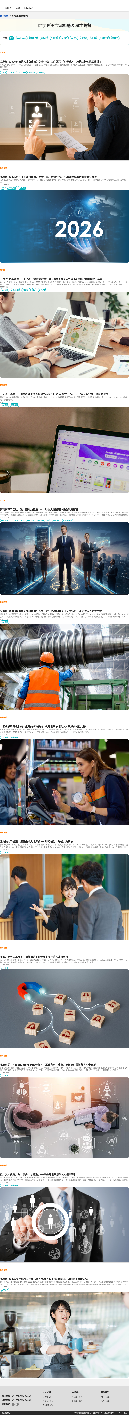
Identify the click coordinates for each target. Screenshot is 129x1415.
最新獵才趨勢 (77, 1401)
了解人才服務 (48, 1401)
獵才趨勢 (4, 15)
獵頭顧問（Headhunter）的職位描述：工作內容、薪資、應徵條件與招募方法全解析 (48, 1064)
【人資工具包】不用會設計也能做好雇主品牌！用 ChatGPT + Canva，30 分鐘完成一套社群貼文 (54, 394)
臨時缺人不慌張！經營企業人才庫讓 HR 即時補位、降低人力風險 (36, 841)
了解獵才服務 (77, 1397)
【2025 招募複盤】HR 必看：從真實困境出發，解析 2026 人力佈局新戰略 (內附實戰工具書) (51, 279)
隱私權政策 (6, 1413)
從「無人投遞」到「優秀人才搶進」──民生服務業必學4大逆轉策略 (38, 1174)
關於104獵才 (106, 1397)
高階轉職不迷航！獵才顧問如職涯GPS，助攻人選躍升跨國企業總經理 (39, 509)
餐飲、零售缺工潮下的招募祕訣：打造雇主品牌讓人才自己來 (34, 956)
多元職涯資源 (48, 1405)
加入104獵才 (106, 1401)
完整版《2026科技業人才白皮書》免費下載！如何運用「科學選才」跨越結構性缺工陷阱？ (51, 61)
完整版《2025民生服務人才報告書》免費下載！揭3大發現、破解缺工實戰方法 (44, 1279)
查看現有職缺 (48, 1397)
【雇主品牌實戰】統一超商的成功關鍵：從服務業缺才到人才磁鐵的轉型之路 (43, 726)
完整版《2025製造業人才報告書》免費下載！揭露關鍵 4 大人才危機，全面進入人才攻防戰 (51, 611)
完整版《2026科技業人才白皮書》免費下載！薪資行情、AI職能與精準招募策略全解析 (48, 177)
